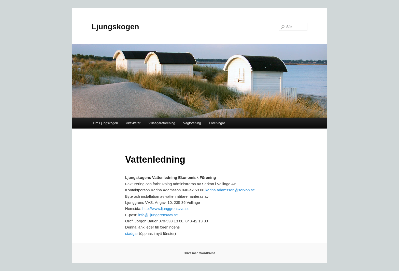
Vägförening (192, 123)
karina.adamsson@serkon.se (230, 190)
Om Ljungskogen (105, 123)
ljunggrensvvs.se (163, 215)
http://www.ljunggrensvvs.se (165, 208)
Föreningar (217, 123)
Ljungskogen (115, 26)
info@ (143, 215)
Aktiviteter (133, 123)
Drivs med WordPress (200, 253)
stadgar (131, 233)
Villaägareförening (162, 123)
